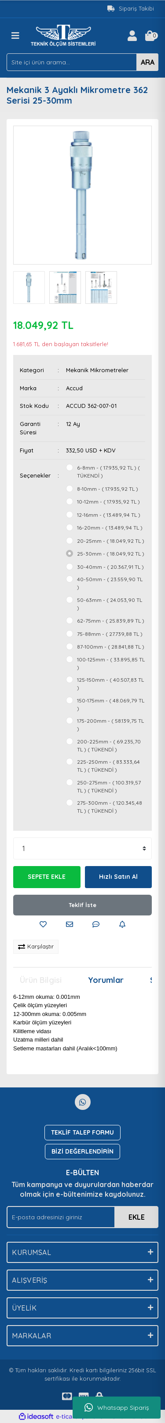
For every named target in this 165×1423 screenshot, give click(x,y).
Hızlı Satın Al (118, 877)
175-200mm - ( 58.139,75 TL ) (110, 724)
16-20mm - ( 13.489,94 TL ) (110, 527)
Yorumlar (106, 980)
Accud (74, 388)
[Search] (82, 62)
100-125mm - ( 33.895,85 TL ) (111, 663)
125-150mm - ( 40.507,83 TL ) (110, 683)
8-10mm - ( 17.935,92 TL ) (107, 489)
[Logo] (65, 34)
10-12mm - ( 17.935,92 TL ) (108, 501)
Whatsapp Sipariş (116, 1407)
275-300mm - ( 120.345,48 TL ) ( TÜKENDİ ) (109, 806)
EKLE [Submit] (136, 1217)
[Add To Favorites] (43, 924)
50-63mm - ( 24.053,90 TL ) (109, 604)
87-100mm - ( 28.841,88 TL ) (110, 646)
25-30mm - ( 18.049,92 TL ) (110, 553)
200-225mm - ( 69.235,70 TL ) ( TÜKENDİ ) (109, 745)
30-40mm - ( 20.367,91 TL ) (110, 567)
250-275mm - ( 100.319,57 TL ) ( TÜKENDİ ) (109, 786)
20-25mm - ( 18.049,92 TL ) (110, 541)
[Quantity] (82, 848)
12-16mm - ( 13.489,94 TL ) (108, 515)
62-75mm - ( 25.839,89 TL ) (110, 620)
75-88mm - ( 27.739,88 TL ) (110, 634)
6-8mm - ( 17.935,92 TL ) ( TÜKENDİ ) (108, 471)
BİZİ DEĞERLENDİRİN (82, 1151)
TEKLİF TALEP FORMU (82, 1132)
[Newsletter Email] (82, 1217)
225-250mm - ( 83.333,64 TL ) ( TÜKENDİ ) (108, 765)
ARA (147, 62)
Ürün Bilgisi (41, 980)
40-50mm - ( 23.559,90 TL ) (110, 583)
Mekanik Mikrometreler (97, 369)
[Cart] (149, 36)
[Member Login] (132, 36)
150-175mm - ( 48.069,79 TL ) (110, 704)
